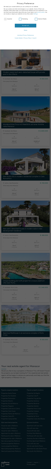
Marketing (23, 19)
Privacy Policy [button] (27, 38)
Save (25, 30)
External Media (40, 19)
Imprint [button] (34, 38)
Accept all (25, 25)
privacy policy (41, 12)
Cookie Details (18, 38)
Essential (8, 19)
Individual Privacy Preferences (25, 35)
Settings (35, 14)
